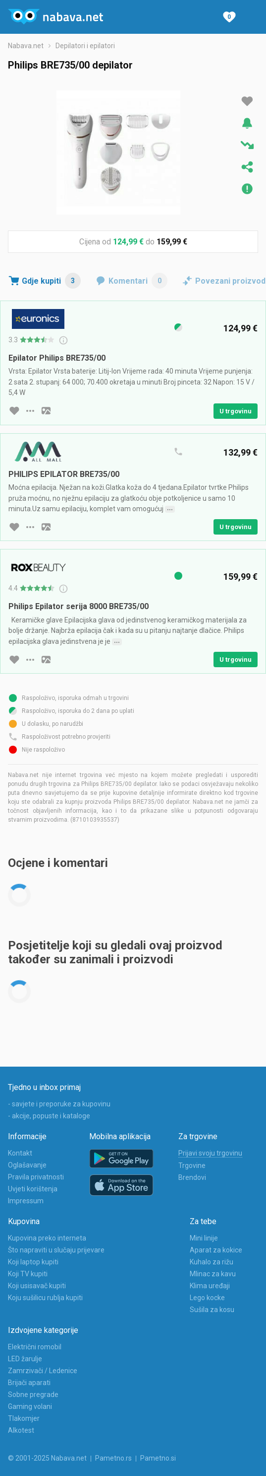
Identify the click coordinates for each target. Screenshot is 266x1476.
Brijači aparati (29, 1383)
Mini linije (204, 1238)
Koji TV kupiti (28, 1274)
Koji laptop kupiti (33, 1262)
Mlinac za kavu (213, 1274)
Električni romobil (34, 1347)
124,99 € (128, 241)
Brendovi (192, 1177)
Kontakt (20, 1153)
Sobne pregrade (33, 1394)
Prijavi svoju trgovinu (210, 1153)
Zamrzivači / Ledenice (42, 1371)
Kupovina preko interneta (47, 1238)
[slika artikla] (46, 411)
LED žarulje (25, 1359)
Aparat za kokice (216, 1250)
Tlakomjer (24, 1418)
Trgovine (192, 1165)
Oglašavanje (27, 1165)
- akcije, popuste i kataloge (49, 1116)
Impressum (26, 1201)
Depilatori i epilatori (85, 46)
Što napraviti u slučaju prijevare (56, 1250)
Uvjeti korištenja (32, 1189)
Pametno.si (158, 1458)
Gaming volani (30, 1406)
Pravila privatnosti (36, 1177)
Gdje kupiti (51, 281)
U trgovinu (235, 411)
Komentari (137, 281)
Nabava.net (26, 46)
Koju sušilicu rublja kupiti (45, 1298)
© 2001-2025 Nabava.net (47, 1458)
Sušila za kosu (212, 1310)
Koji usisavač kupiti (37, 1286)
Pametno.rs (113, 1458)
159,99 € (172, 241)
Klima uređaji (210, 1286)
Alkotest (21, 1430)
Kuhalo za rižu (211, 1262)
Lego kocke (207, 1298)
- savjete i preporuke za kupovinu (59, 1104)
